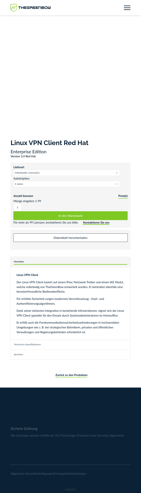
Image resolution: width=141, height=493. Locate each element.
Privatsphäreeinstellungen (70, 473)
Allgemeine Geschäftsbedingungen (32, 473)
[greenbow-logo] (58, 7)
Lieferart (18, 167)
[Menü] (125, 7)
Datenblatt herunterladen (70, 237)
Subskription (21, 178)
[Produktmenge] (17, 207)
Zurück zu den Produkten (72, 375)
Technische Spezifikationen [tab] (27, 344)
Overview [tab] (19, 261)
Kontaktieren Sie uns (96, 222)
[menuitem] (125, 7)
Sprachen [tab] (18, 354)
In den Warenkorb (71, 215)
